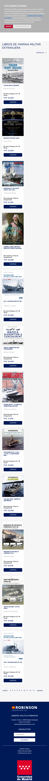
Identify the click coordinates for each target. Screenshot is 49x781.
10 (24, 690)
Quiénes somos (24, 749)
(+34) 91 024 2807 (24, 722)
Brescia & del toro (9, 88)
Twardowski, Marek (10, 193)
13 (33, 690)
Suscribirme (24, 740)
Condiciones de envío (24, 753)
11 (27, 690)
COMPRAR (12, 102)
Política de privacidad (24, 751)
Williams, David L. (9, 352)
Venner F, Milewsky (10, 667)
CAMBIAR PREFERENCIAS (22, 26)
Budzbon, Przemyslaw (11, 611)
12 (30, 690)
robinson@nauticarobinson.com (24, 724)
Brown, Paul (7, 141)
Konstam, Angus (9, 556)
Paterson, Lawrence (10, 409)
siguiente (40, 690)
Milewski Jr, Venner (10, 306)
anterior (5, 690)
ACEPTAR (8, 26)
